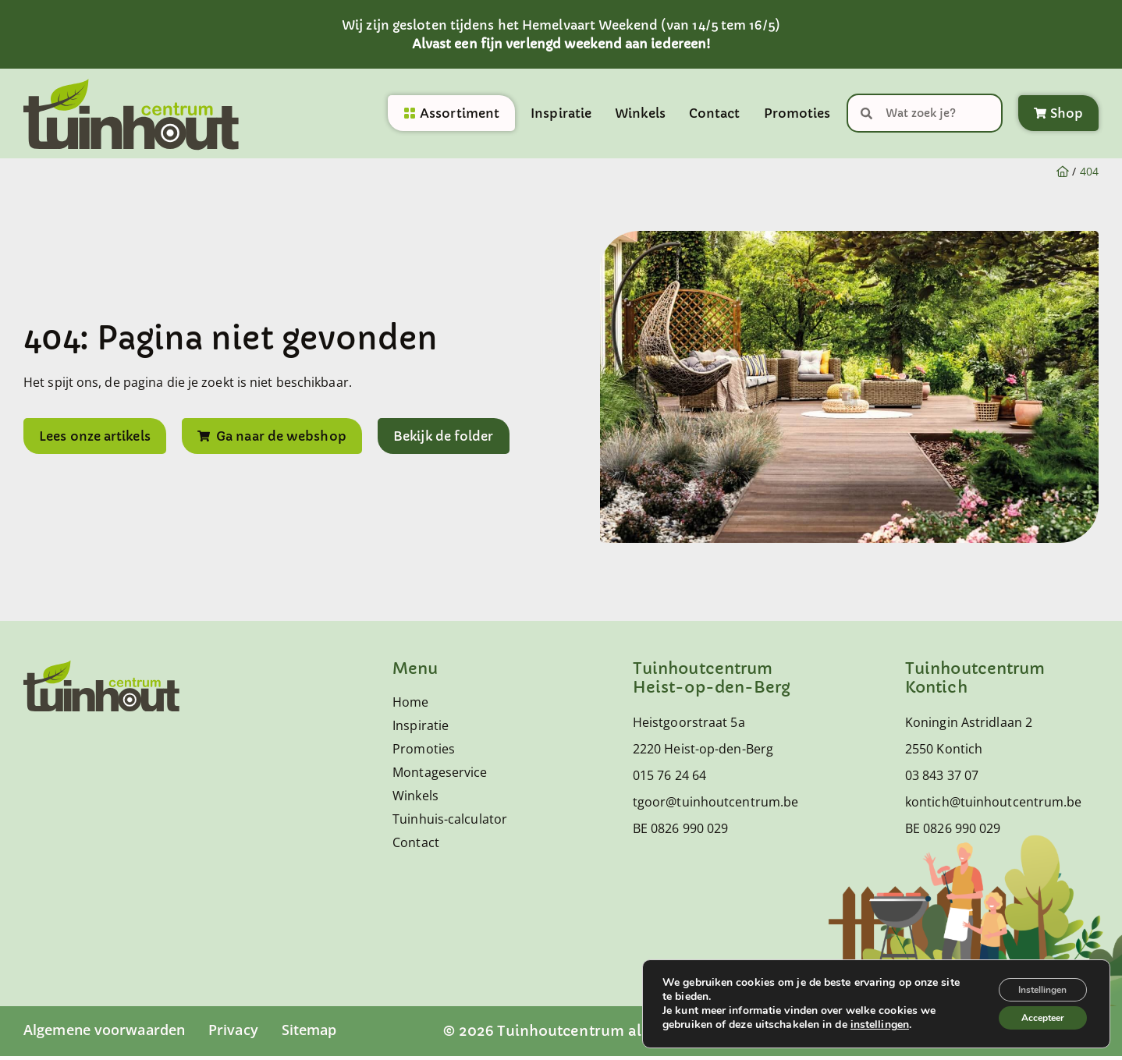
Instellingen (1033, 982)
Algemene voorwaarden (104, 1033)
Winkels (640, 115)
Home (410, 706)
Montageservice (439, 776)
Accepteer (1033, 1015)
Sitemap (309, 1033)
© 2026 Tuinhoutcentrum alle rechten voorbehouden (635, 1035)
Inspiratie (561, 115)
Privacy (233, 1033)
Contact (714, 115)
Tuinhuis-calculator (449, 823)
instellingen (879, 1020)
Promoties (797, 115)
